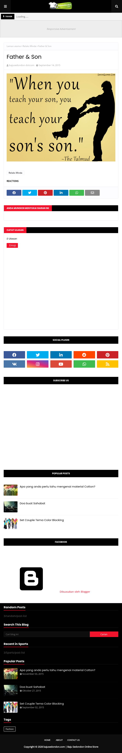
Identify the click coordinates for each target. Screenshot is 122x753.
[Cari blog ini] (47, 634)
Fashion (10, 729)
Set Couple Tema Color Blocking (42, 520)
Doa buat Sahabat (32, 503)
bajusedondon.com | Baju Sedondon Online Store (70, 746)
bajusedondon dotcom (21, 65)
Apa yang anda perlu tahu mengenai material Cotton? (57, 486)
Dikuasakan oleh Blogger (47, 591)
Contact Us (73, 740)
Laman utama (14, 46)
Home (47, 740)
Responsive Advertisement (61, 29)
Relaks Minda (29, 46)
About (59, 740)
